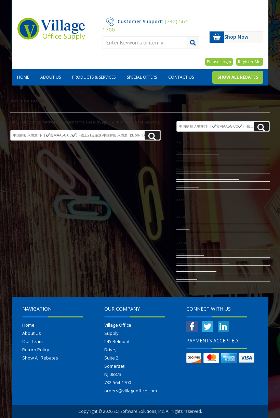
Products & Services (94, 77)
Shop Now (236, 37)
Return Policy (35, 350)
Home (23, 77)
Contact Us (181, 77)
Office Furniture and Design (196, 269)
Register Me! (250, 62)
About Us (50, 77)
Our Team (32, 341)
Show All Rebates (237, 77)
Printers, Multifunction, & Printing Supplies (207, 177)
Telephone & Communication (197, 153)
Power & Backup (187, 185)
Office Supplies (186, 278)
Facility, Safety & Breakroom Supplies (202, 261)
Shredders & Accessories (194, 169)
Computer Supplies (190, 253)
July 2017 (182, 228)
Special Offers (142, 77)
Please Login (219, 62)
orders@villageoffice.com (130, 391)
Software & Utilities (190, 161)
